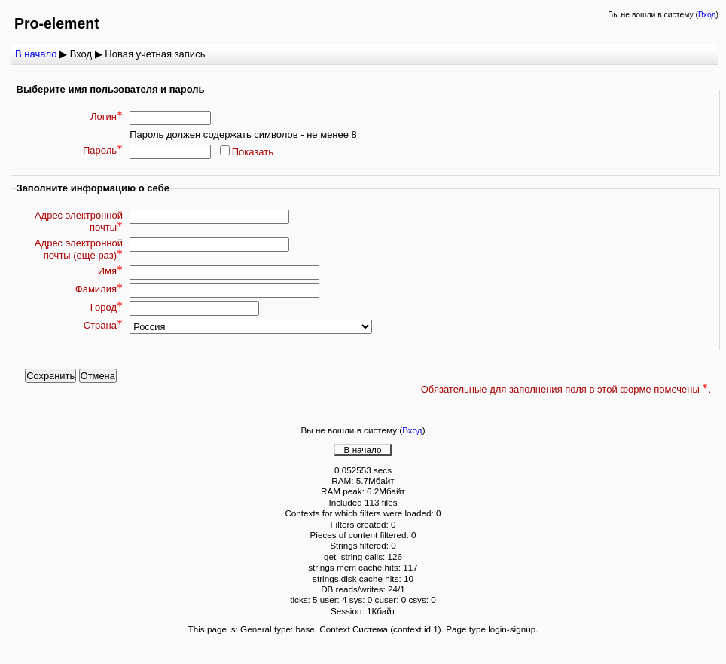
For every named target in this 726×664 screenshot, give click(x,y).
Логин (106, 116)
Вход (707, 15)
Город (106, 307)
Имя (110, 271)
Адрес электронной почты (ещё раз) (79, 249)
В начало (35, 54)
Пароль (103, 150)
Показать (252, 152)
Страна (103, 325)
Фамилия (99, 289)
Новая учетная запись (155, 54)
